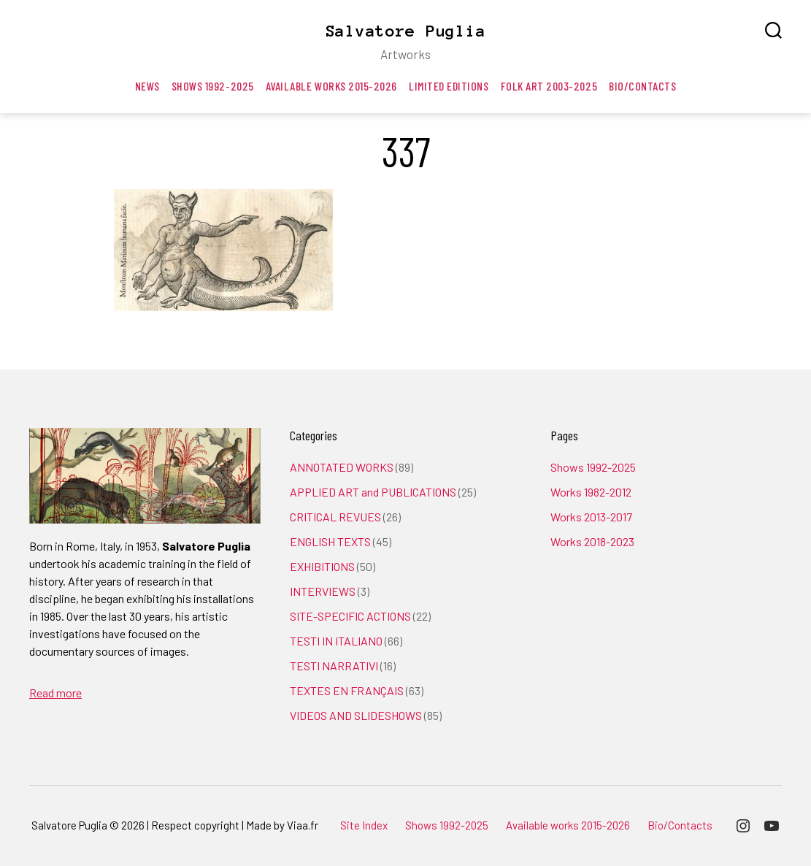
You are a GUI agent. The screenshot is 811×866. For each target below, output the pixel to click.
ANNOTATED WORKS (341, 467)
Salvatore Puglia (406, 30)
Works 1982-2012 (590, 492)
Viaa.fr (302, 825)
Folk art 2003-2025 (549, 86)
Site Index (364, 825)
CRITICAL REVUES (335, 517)
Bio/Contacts (642, 86)
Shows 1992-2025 (213, 86)
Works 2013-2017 (591, 517)
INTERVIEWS (322, 591)
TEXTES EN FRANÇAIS (347, 690)
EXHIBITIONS (322, 566)
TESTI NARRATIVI (334, 666)
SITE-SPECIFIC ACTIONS (350, 616)
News (147, 86)
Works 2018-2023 (592, 541)
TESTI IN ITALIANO (336, 641)
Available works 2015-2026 (331, 86)
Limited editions (449, 86)
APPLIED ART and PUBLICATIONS (373, 492)
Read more (55, 693)
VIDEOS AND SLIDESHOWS (356, 715)
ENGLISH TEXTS (330, 541)
